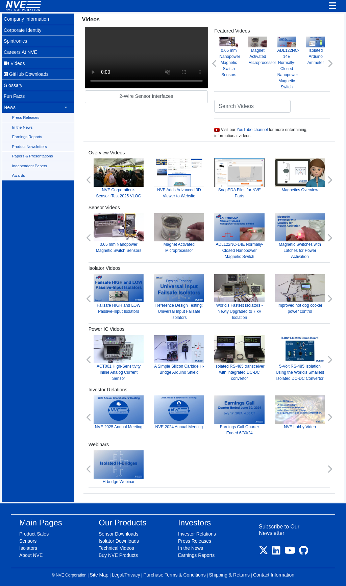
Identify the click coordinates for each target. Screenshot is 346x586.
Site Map (99, 573)
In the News (22, 126)
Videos (14, 62)
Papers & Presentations (32, 154)
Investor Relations (197, 532)
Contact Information (273, 573)
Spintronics (15, 40)
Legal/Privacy (126, 573)
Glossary (13, 84)
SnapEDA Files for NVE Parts (240, 178)
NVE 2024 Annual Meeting (180, 411)
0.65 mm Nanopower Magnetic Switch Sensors (230, 57)
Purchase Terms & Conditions (174, 573)
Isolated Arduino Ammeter (315, 51)
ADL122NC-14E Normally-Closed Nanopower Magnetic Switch (289, 63)
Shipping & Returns (229, 573)
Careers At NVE (20, 51)
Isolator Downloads (119, 539)
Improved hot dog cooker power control (300, 293)
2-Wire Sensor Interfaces (147, 95)
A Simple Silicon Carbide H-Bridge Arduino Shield (180, 354)
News (10, 106)
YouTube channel (253, 129)
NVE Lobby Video (300, 411)
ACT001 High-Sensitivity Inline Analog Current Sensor (120, 357)
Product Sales (34, 532)
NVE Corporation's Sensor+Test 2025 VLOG (120, 178)
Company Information (26, 19)
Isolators (28, 546)
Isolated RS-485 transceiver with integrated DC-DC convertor (240, 357)
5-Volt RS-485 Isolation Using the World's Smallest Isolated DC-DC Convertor (300, 357)
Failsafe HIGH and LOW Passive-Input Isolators (120, 293)
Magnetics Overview (300, 175)
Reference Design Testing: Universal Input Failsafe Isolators (180, 296)
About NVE (31, 553)
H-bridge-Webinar (120, 465)
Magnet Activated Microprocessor (263, 51)
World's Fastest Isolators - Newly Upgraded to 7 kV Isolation (240, 296)
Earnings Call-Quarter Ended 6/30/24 (240, 414)
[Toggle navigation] (332, 6)
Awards (18, 174)
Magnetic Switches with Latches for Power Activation (300, 236)
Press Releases (26, 116)
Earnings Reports (27, 135)
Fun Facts (14, 95)
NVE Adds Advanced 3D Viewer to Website (180, 178)
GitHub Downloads (26, 73)
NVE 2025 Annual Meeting (120, 411)
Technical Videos (116, 546)
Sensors (27, 539)
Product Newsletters (29, 145)
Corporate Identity (23, 29)
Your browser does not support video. (147, 57)
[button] (215, 63)
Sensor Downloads (119, 532)
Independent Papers (29, 164)
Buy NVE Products (118, 553)
